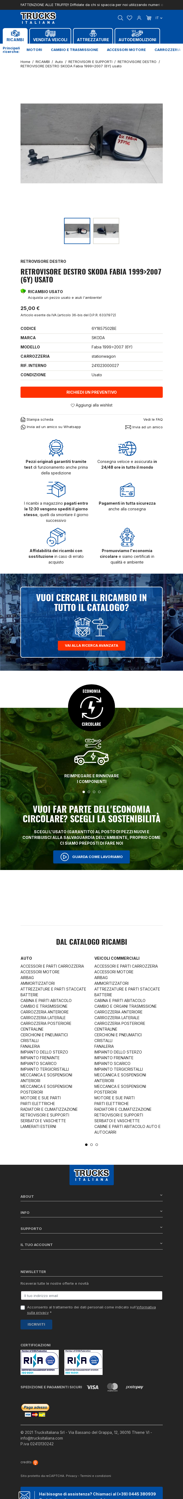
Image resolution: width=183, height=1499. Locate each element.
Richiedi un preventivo (91, 392)
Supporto (92, 1228)
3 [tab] (94, 791)
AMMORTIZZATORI (38, 983)
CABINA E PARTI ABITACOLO (46, 1000)
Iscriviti (36, 1324)
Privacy (71, 1476)
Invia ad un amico (143, 427)
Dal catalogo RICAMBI (91, 942)
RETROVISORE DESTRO (43, 261)
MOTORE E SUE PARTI (41, 1097)
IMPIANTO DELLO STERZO (44, 1052)
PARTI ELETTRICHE (38, 1103)
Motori (34, 49)
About (92, 1196)
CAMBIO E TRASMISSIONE (44, 1006)
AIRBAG (27, 977)
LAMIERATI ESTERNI (38, 1126)
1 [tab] (83, 791)
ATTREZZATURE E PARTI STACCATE (53, 989)
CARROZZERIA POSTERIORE (46, 1023)
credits (29, 1462)
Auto (26, 958)
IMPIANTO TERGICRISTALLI (45, 1069)
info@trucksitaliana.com (42, 1438)
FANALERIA (30, 1046)
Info (92, 1212)
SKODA (98, 337)
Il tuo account (92, 1244)
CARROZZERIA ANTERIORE (45, 1012)
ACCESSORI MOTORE (40, 972)
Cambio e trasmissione (74, 49)
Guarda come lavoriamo (91, 857)
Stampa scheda (37, 419)
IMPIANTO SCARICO (39, 1063)
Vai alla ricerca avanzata (91, 645)
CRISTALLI (30, 1040)
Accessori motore (126, 49)
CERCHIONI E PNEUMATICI (44, 1035)
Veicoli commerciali (117, 958)
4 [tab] (99, 791)
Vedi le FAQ (153, 419)
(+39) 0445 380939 (136, 1494)
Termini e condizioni (95, 1476)
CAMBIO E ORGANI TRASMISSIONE (125, 1006)
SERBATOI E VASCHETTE (43, 1120)
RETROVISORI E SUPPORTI (45, 1115)
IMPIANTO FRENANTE (40, 1057)
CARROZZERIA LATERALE (43, 1017)
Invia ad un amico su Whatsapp (51, 427)
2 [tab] (89, 791)
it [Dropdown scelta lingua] (159, 18)
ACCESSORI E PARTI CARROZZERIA (52, 966)
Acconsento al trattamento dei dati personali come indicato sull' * (91, 1310)
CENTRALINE (32, 1029)
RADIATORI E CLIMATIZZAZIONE (49, 1109)
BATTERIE (29, 994)
